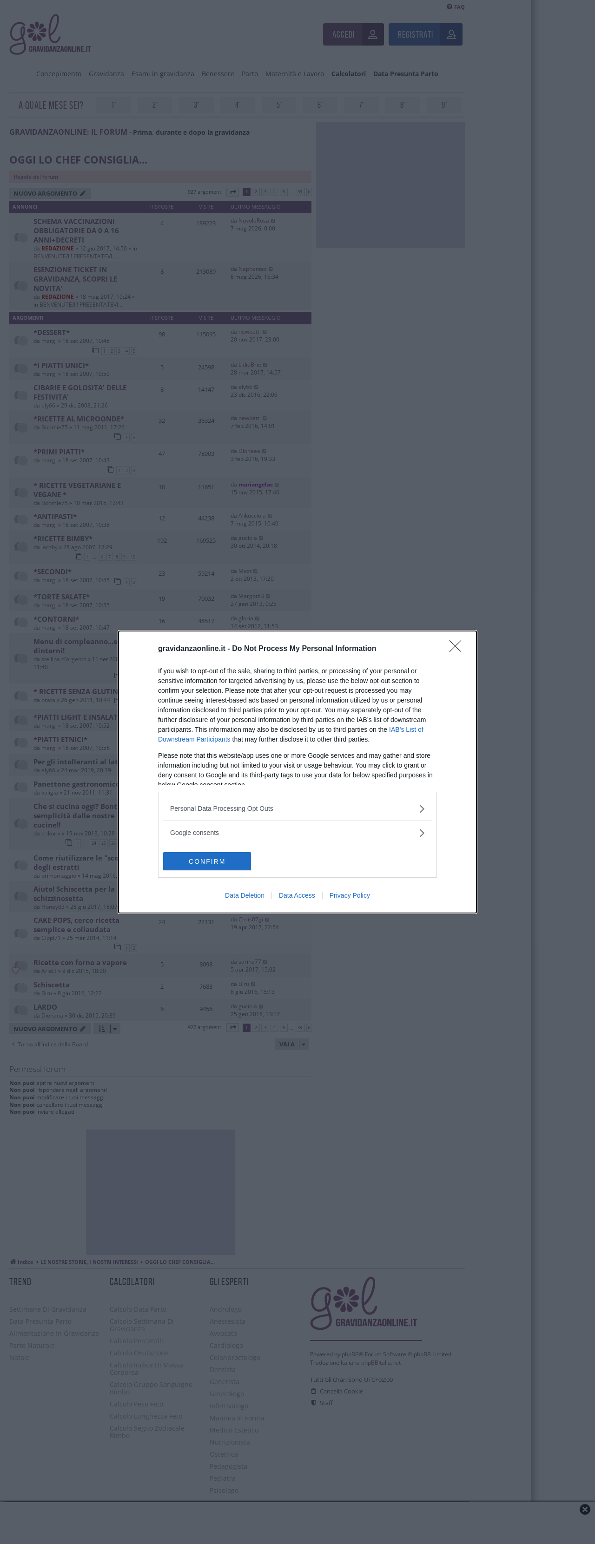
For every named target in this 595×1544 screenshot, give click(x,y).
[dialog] (297, 772)
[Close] (458, 649)
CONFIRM (207, 861)
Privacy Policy (350, 896)
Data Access (297, 896)
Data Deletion (244, 896)
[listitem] (297, 809)
